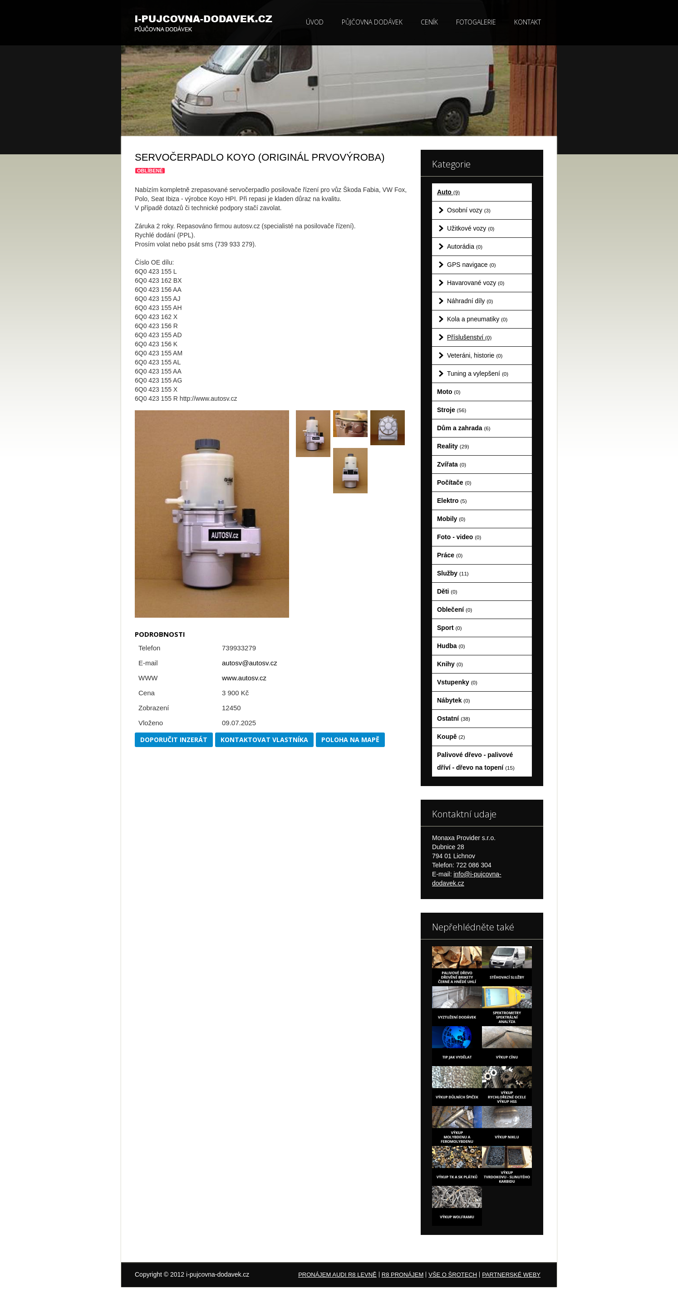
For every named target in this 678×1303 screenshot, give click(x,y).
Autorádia (464, 246)
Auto (448, 192)
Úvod (315, 22)
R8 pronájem (402, 1274)
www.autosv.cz (244, 678)
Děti (447, 591)
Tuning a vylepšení (477, 373)
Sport (449, 627)
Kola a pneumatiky (477, 319)
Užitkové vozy (471, 228)
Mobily (451, 518)
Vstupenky (457, 682)
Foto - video (459, 537)
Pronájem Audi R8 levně (337, 1274)
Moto (449, 391)
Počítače (454, 482)
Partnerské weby (511, 1274)
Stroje (451, 409)
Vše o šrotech (452, 1274)
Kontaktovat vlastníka (264, 739)
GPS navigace (471, 264)
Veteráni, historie (474, 355)
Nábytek (453, 700)
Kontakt (527, 22)
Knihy (450, 664)
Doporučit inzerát (173, 739)
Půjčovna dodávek (372, 22)
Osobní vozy (469, 210)
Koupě (451, 736)
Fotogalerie (476, 22)
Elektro (452, 500)
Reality (453, 446)
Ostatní (453, 718)
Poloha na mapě (350, 739)
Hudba (451, 645)
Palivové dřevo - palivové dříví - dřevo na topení (476, 761)
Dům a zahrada (464, 428)
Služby (453, 573)
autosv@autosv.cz (249, 663)
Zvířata (451, 464)
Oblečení (454, 609)
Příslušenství (469, 337)
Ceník (429, 22)
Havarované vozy (475, 282)
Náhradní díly (470, 301)
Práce (449, 555)
